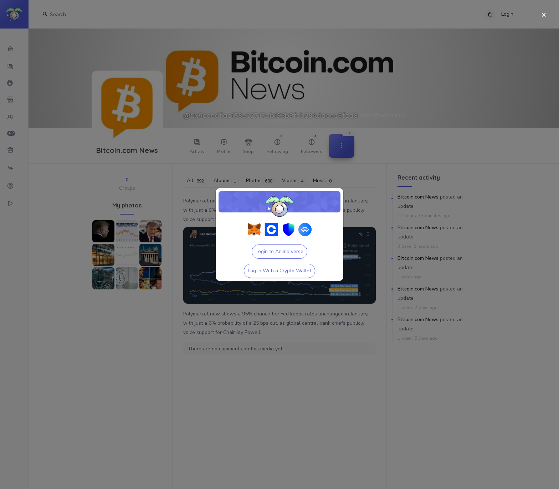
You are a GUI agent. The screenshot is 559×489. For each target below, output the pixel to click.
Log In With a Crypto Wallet (279, 270)
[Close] (543, 15)
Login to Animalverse (279, 251)
